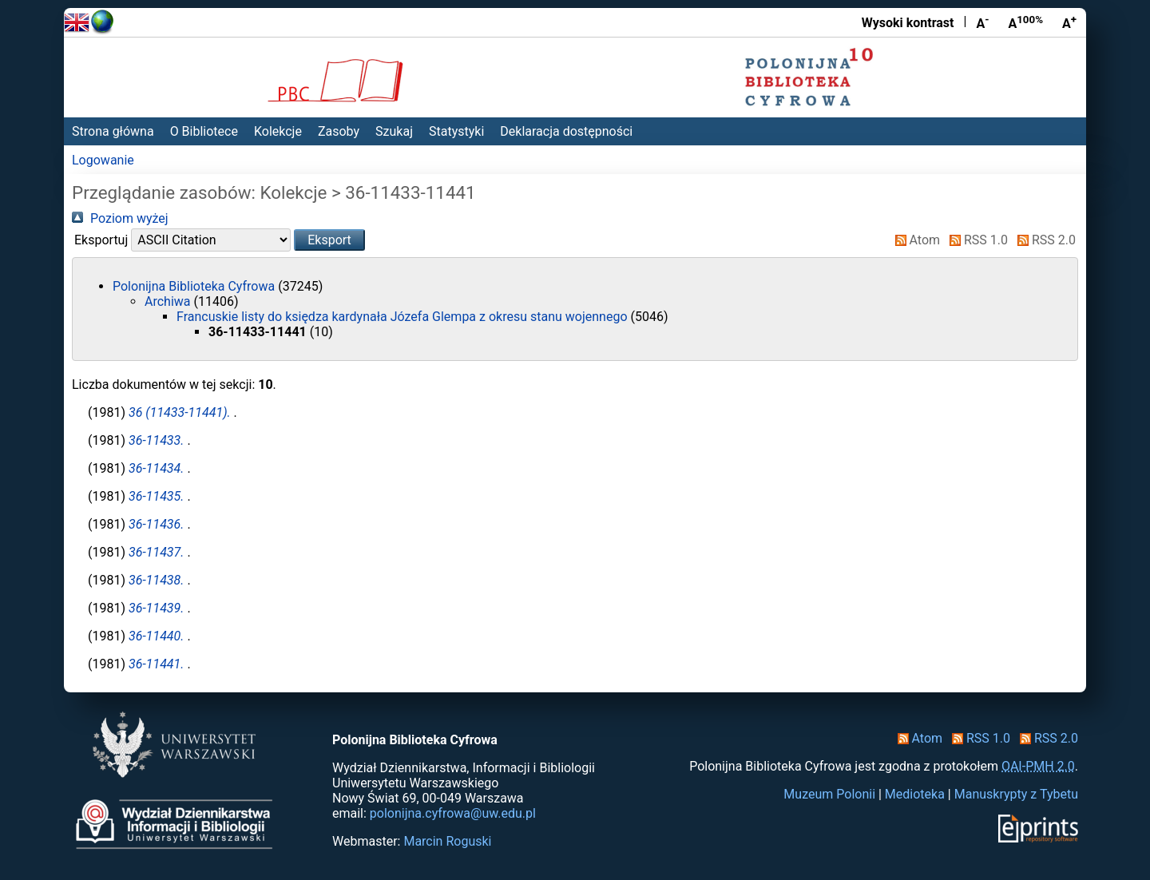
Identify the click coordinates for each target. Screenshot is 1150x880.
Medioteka (915, 794)
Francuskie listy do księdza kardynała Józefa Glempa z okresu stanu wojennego (403, 316)
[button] (329, 240)
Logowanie (103, 160)
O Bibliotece (204, 131)
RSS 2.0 (1043, 240)
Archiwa (169, 301)
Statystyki (456, 131)
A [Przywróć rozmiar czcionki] (1025, 22)
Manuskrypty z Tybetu (1016, 794)
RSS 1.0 (975, 240)
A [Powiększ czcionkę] (1069, 22)
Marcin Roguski (447, 841)
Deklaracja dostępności (566, 131)
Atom (915, 240)
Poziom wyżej (120, 218)
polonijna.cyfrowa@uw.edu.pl (453, 813)
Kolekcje (278, 131)
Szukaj (394, 131)
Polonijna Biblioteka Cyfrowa (195, 286)
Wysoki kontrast (908, 22)
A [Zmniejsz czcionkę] (982, 22)
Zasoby (338, 131)
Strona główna (113, 131)
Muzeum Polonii (829, 794)
